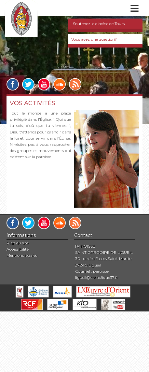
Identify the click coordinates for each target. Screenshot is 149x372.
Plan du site (17, 243)
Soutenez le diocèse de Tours (99, 23)
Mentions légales (22, 255)
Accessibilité (18, 249)
